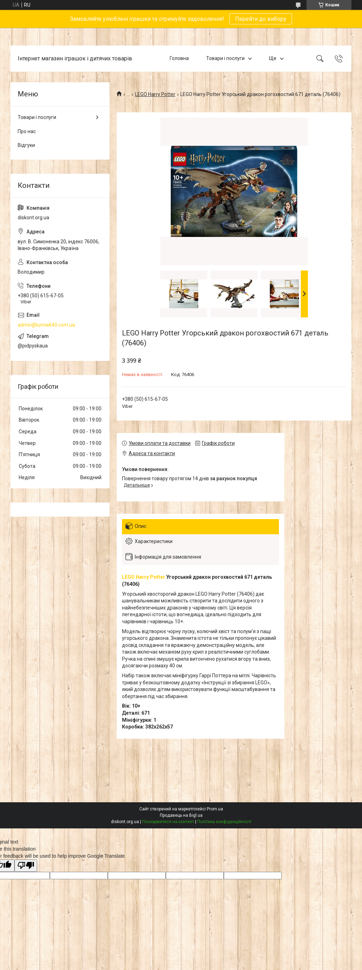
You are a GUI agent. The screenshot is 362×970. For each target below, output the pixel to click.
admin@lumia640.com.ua (46, 325)
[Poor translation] (25, 865)
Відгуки (26, 145)
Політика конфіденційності (224, 821)
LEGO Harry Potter (155, 94)
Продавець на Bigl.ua (181, 815)
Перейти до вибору (260, 19)
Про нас (27, 131)
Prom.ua (215, 809)
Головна (179, 58)
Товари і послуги (225, 58)
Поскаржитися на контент (168, 821)
